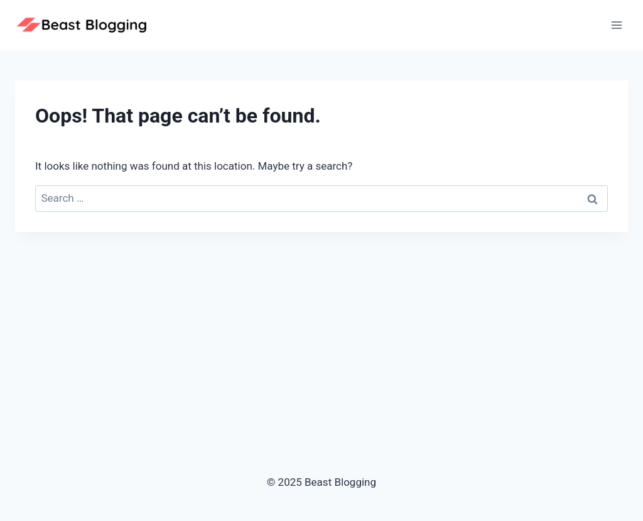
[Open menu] (616, 25)
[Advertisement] (321, 326)
